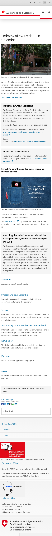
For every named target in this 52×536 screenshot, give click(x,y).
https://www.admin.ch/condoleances (31, 136)
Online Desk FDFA (9, 418)
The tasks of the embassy (11, 91)
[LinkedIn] (8, 398)
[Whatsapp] (13, 398)
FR (40, 3)
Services (5, 304)
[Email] (16, 398)
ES (50, 3)
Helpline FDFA (8, 492)
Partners (5, 350)
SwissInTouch (12, 215)
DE (30, 3)
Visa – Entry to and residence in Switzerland (23, 319)
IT (35, 3)
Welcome (6, 273)
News (4, 365)
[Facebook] (2, 398)
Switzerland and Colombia (14, 289)
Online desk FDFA (10, 457)
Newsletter (6, 335)
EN (45, 3)
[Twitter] (5, 398)
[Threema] (10, 398)
